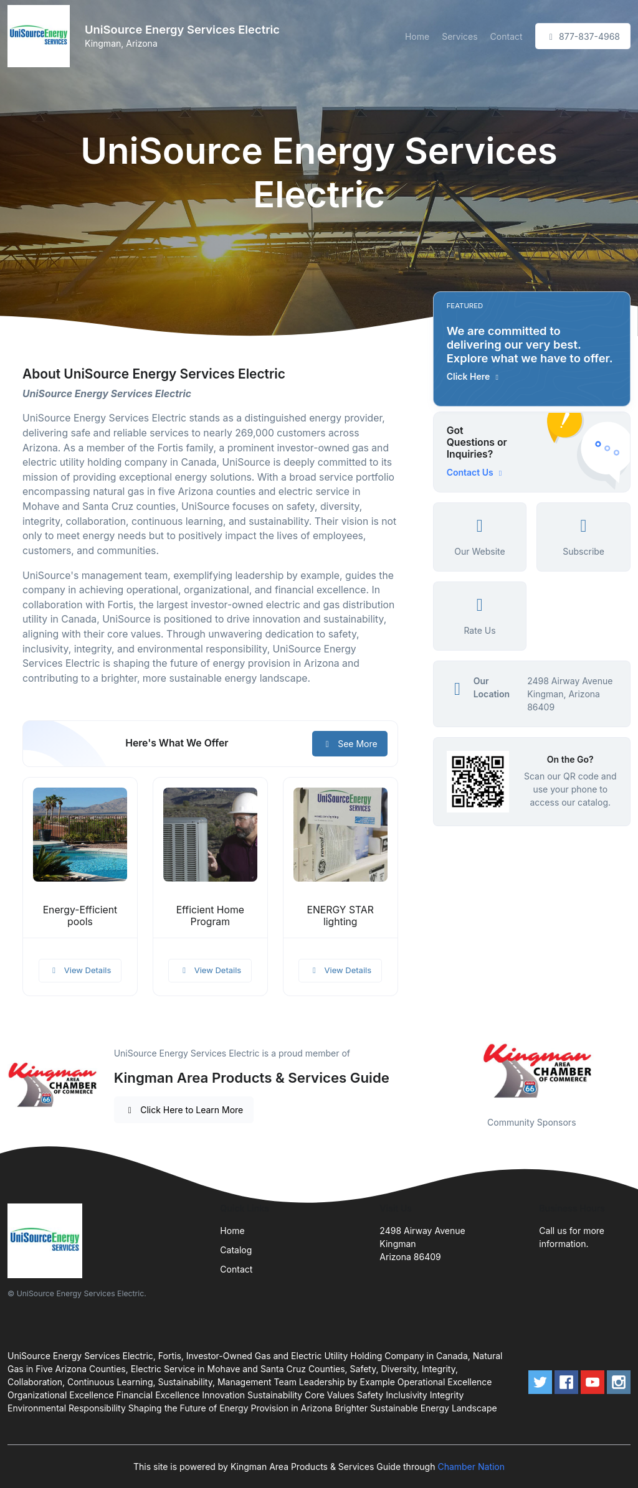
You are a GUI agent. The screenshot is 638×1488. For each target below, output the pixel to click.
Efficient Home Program (210, 916)
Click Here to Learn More (184, 1109)
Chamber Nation (471, 1466)
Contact (506, 36)
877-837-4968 (583, 36)
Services (459, 36)
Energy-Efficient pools (80, 916)
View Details (80, 970)
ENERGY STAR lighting (340, 916)
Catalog (236, 1250)
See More (350, 743)
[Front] (41, 36)
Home (417, 36)
